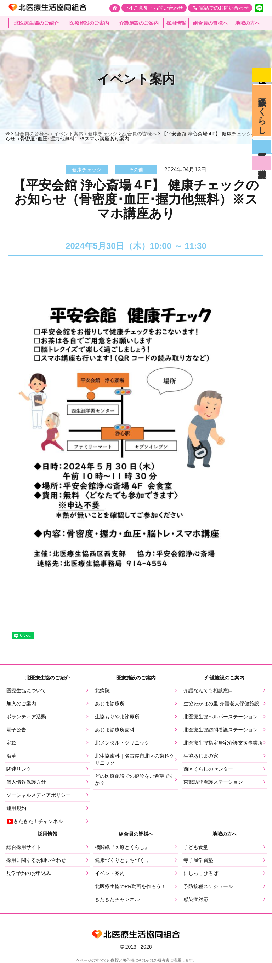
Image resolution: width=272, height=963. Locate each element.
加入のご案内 (21, 703)
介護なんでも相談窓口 (208, 690)
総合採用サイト (23, 847)
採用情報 (176, 23)
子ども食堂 (195, 847)
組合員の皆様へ (210, 23)
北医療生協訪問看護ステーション (220, 730)
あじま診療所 (110, 703)
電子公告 (16, 730)
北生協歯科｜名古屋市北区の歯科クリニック (134, 759)
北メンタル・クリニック (122, 743)
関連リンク (18, 769)
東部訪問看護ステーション (213, 782)
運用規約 (16, 808)
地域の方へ (247, 23)
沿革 (11, 756)
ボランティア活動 (26, 716)
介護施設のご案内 (139, 23)
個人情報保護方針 (26, 782)
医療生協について (26, 690)
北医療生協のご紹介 (36, 23)
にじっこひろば (200, 873)
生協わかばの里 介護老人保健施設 (221, 703)
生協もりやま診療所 (117, 716)
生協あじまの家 (200, 756)
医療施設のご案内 (89, 23)
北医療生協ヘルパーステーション (220, 716)
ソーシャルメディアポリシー (38, 795)
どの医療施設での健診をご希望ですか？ (134, 779)
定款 (11, 743)
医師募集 (262, 146)
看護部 (262, 163)
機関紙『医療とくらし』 (122, 847)
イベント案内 (110, 873)
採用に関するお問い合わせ (36, 860)
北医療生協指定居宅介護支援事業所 (223, 743)
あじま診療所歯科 (115, 730)
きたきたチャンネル (117, 899)
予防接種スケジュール (208, 886)
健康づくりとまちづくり (122, 860)
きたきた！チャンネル (34, 821)
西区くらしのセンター (208, 769)
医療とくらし (262, 111)
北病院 (102, 690)
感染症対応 (262, 75)
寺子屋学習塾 (198, 860)
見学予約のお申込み (28, 873)
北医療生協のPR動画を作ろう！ (130, 886)
